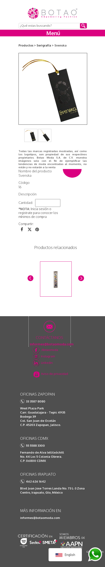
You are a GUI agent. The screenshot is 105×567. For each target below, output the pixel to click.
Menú (53, 33)
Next (80, 278)
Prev (30, 278)
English (65, 555)
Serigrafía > (45, 45)
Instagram (48, 356)
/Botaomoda (49, 350)
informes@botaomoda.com (40, 518)
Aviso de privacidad (54, 374)
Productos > (27, 45)
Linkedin (47, 362)
